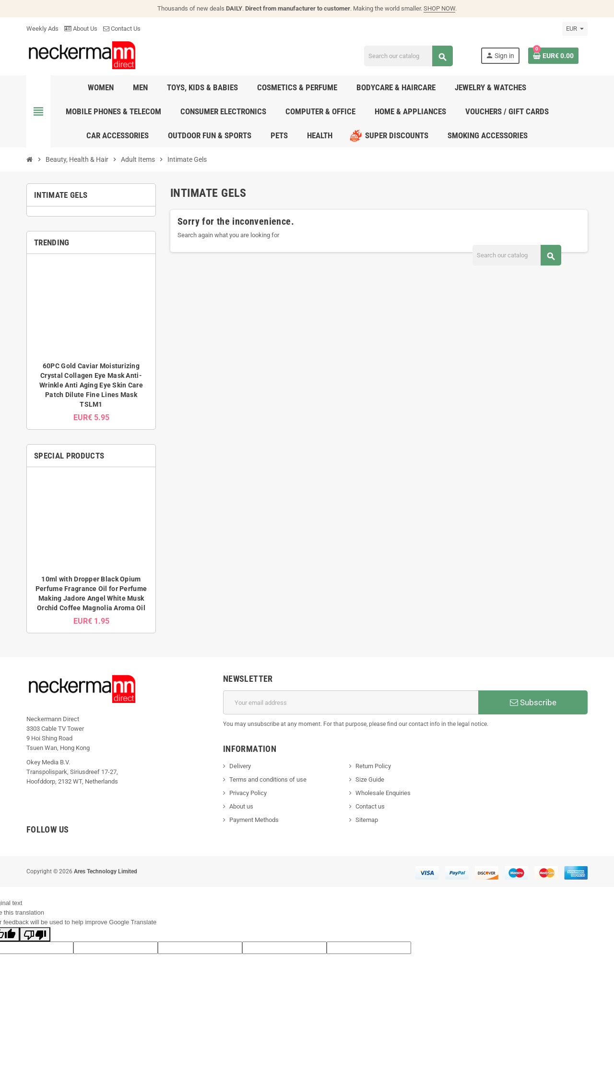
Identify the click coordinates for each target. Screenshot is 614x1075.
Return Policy (373, 766)
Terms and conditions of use (268, 779)
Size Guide (369, 779)
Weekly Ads (42, 28)
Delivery (240, 766)
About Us (80, 28)
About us (241, 806)
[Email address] (350, 702)
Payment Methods (254, 819)
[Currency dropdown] (575, 29)
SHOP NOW (439, 8)
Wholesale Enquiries (383, 793)
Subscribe (533, 702)
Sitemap (366, 819)
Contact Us (122, 28)
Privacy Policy (248, 793)
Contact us (370, 806)
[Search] (408, 56)
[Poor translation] (35, 934)
